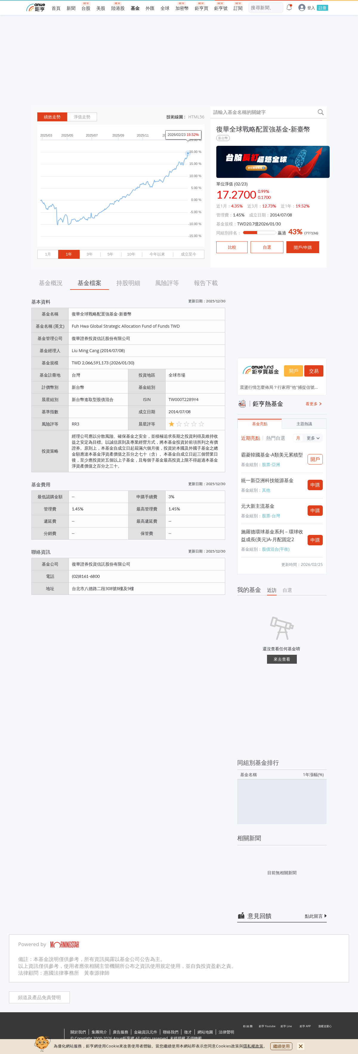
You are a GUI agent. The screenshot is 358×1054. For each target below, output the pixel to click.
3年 (89, 254)
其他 (266, 490)
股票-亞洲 (271, 464)
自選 (287, 590)
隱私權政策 (253, 1046)
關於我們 (78, 1032)
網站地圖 (205, 1032)
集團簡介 (99, 1032)
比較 (232, 247)
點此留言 (314, 916)
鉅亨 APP (305, 1035)
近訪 (272, 590)
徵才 (188, 1032)
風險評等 (167, 283)
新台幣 (223, 138)
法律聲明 (226, 1032)
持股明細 (128, 283)
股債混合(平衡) (275, 549)
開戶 (293, 371)
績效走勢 (52, 116)
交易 (314, 371)
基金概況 (51, 283)
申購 (315, 485)
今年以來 (157, 254)
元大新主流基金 (257, 506)
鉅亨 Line (286, 1035)
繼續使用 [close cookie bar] (281, 1046)
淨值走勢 (82, 116)
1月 (48, 254)
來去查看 (282, 659)
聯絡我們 (170, 1032)
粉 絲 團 (248, 1035)
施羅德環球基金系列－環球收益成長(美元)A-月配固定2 (272, 535)
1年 (69, 254)
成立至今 (188, 254)
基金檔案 (89, 283)
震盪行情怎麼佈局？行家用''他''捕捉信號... (279, 387)
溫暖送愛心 (324, 1035)
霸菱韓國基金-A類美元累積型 (272, 454)
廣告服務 (120, 1032)
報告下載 (206, 283)
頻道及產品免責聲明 (39, 997)
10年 (131, 254)
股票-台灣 (271, 516)
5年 (110, 254)
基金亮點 (260, 424)
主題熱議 (304, 424)
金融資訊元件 (145, 1032)
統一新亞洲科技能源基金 (267, 480)
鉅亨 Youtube (267, 1035)
